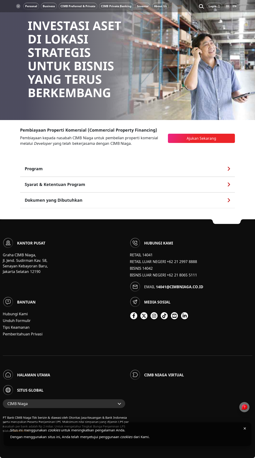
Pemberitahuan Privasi (22, 334)
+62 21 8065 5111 (182, 275)
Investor (143, 6)
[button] (201, 6)
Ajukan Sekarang (201, 138)
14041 (147, 254)
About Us (160, 6)
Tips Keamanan (16, 327)
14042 (147, 268)
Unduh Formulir (17, 320)
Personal (31, 6)
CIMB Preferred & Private (78, 6)
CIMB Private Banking (116, 6)
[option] (127, 60)
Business (49, 6)
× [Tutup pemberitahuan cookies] (244, 428)
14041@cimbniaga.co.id (179, 286)
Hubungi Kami (15, 313)
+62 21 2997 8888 (182, 261)
